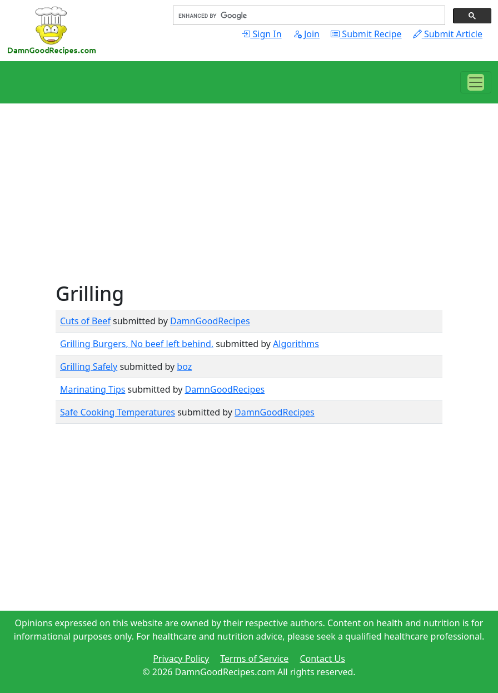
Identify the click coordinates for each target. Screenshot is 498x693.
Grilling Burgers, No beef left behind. (136, 344)
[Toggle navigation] (475, 82)
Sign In (261, 34)
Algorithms (296, 344)
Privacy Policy (181, 658)
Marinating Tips (92, 389)
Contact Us (322, 658)
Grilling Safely (88, 366)
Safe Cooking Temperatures (117, 412)
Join (306, 34)
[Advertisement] (249, 203)
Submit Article (447, 34)
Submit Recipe (366, 34)
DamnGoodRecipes (210, 321)
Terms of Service (254, 658)
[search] (307, 15)
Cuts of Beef (85, 321)
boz (184, 366)
